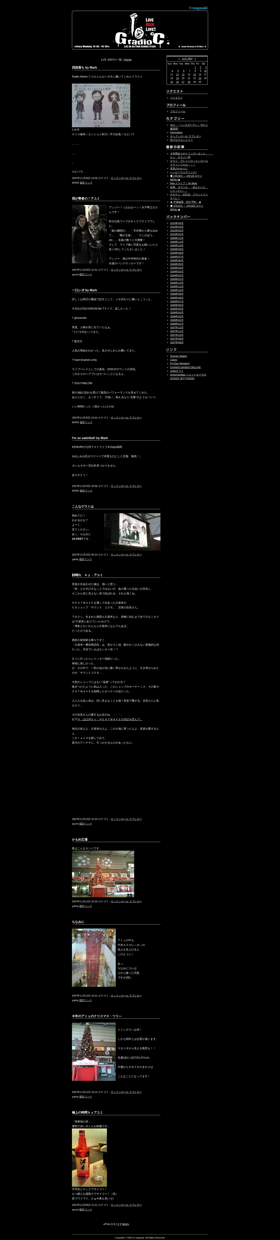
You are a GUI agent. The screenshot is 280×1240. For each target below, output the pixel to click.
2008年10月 (177, 290)
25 (171, 82)
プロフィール (177, 111)
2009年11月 (177, 241)
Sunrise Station (178, 356)
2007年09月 (177, 338)
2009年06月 (177, 260)
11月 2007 (187, 58)
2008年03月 (177, 316)
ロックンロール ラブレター (126, 178)
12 (177, 74)
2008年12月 (177, 282)
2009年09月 (177, 249)
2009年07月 (177, 256)
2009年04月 (177, 267)
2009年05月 (177, 264)
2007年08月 (177, 342)
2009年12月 (177, 238)
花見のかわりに (179, 168)
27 (183, 82)
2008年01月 (177, 323)
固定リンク (86, 182)
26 (177, 82)
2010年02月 (177, 230)
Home (127, 59)
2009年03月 (177, 271)
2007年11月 (177, 331)
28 (189, 82)
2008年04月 (177, 312)
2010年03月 (177, 226)
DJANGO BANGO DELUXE (185, 367)
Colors (173, 359)
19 (177, 78)
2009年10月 (177, 245)
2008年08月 (177, 297)
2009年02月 (177, 275)
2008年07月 (177, 301)
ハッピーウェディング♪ (183, 172)
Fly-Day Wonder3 (179, 363)
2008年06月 (177, 305)
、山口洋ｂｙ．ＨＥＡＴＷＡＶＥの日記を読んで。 (111, 719)
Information (176, 132)
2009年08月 (177, 252)
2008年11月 (177, 286)
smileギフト (177, 371)
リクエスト (176, 97)
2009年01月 (177, 279)
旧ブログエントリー (181, 140)
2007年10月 (177, 335)
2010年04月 (177, 223)
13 (183, 74)
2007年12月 (177, 327)
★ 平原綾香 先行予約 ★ (185, 202)
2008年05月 (177, 308)
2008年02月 (177, 320)
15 (194, 74)
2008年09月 (177, 293)
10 (205, 71)
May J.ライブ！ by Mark (183, 183)
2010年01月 (177, 234)
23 (200, 78)
